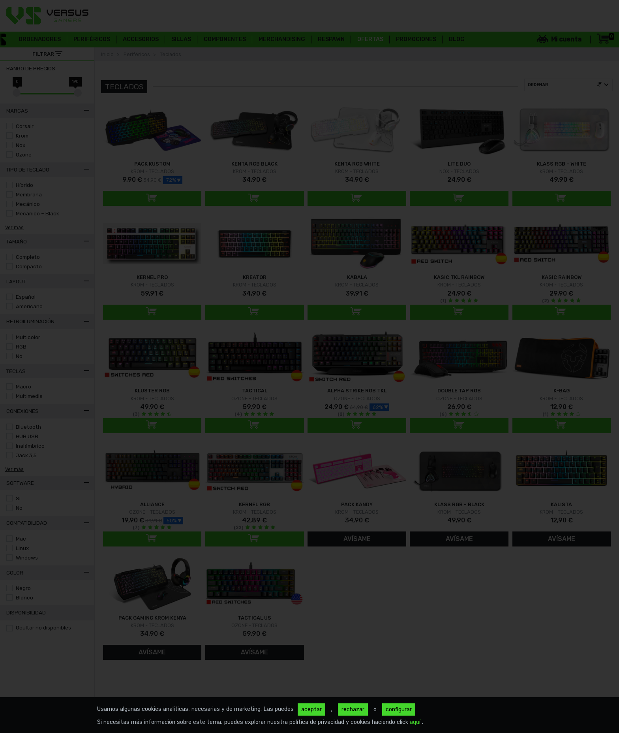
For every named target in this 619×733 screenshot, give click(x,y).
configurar (399, 709)
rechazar (352, 709)
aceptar (311, 709)
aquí (416, 722)
